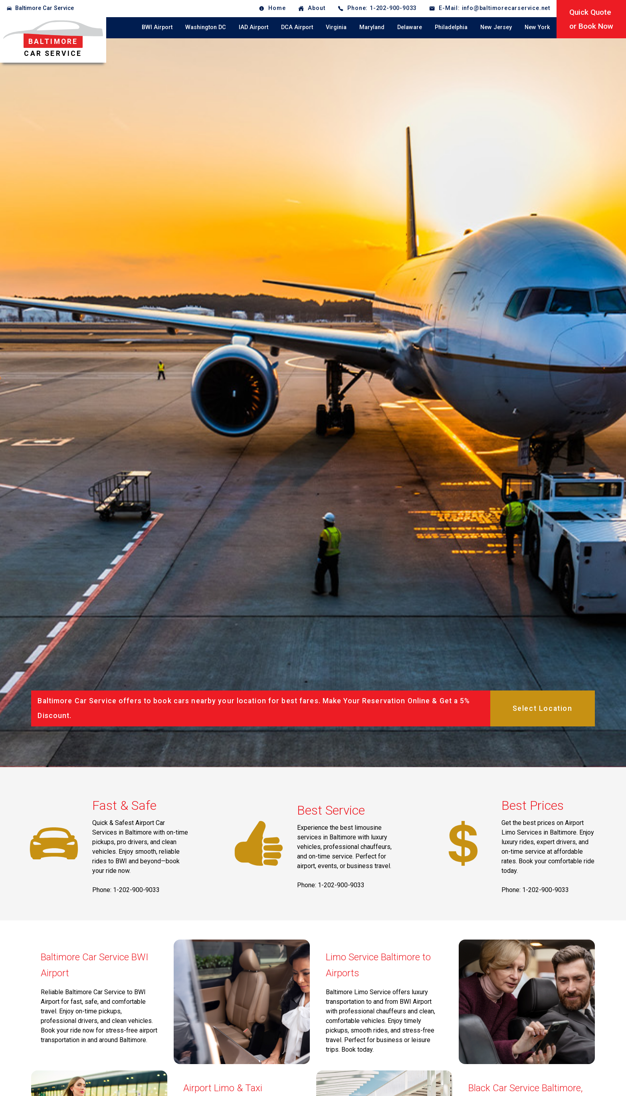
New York (537, 27)
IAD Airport (253, 27)
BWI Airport (157, 27)
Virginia (336, 27)
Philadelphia (451, 27)
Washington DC (205, 27)
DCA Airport (297, 27)
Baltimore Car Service (44, 8)
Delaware (409, 27)
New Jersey (496, 27)
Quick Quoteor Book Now (591, 19)
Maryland (371, 27)
